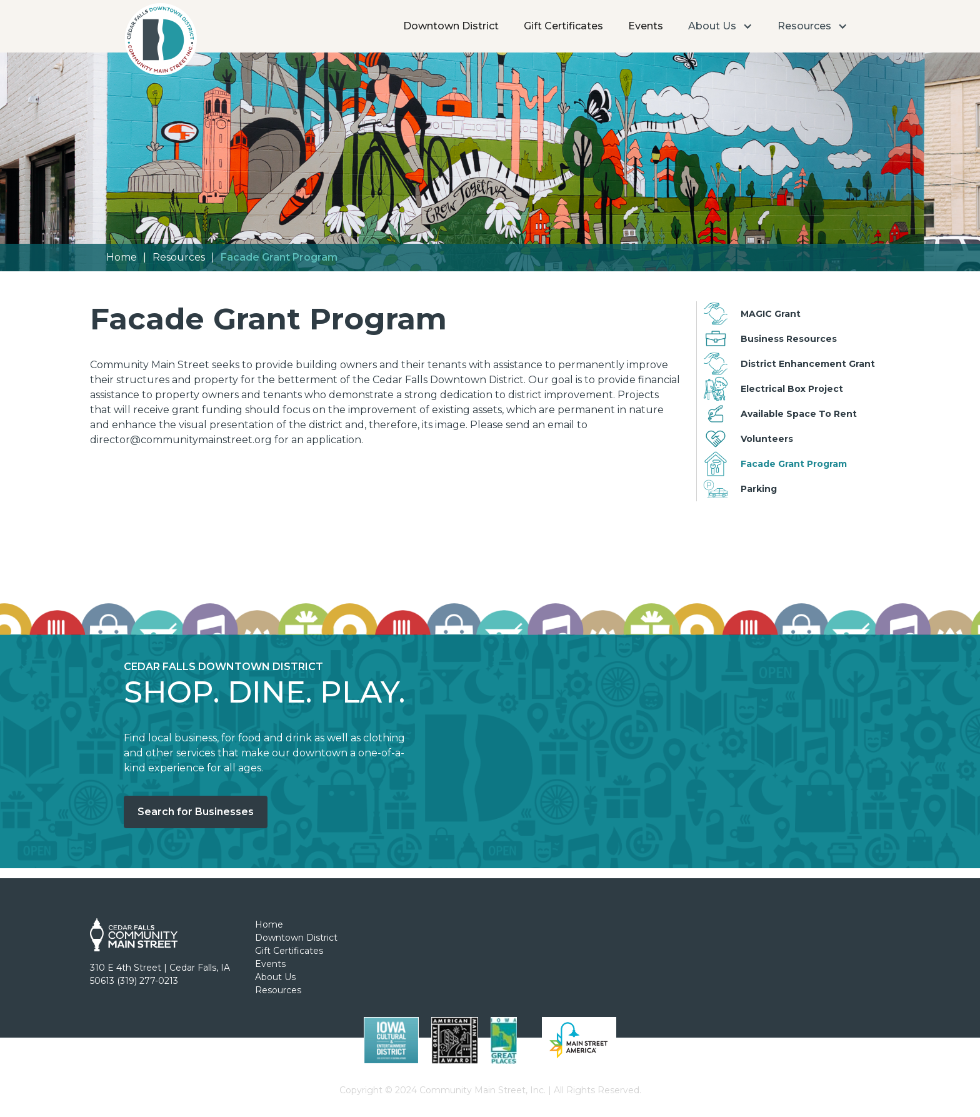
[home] (160, 42)
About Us (275, 977)
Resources (178, 257)
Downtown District (451, 26)
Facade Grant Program (279, 257)
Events (645, 26)
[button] (720, 26)
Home (121, 257)
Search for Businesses (196, 812)
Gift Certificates (563, 26)
